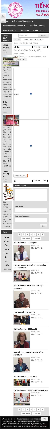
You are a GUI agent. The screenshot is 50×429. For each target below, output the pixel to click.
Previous (37, 47)
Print (14, 180)
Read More (7, 97)
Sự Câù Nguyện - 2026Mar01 (25, 329)
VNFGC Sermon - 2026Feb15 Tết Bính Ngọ (30, 390)
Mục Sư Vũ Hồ (20, 60)
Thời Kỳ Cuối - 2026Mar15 (24, 312)
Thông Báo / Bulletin (6, 38)
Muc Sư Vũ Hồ (20, 176)
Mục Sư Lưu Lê (37, 334)
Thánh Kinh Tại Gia (6, 173)
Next (44, 47)
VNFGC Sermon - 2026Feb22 (25, 377)
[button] (23, 21)
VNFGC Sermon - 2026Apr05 (25, 243)
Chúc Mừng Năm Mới (6, 104)
